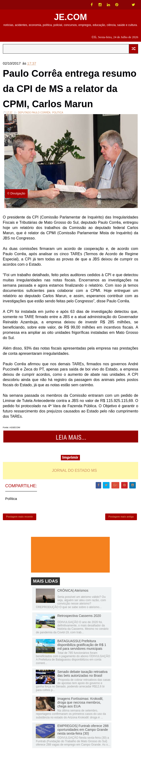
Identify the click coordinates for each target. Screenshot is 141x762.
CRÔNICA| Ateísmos (72, 590)
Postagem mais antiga (121, 516)
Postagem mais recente (19, 516)
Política (57, 112)
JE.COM (70, 17)
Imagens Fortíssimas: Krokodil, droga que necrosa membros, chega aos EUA (80, 702)
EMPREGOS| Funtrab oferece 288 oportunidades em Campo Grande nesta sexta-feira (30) (83, 729)
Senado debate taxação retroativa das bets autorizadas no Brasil (82, 673)
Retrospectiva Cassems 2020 (79, 616)
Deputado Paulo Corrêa (34, 112)
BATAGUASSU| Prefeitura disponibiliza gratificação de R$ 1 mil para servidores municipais (81, 644)
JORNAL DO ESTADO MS (74, 470)
